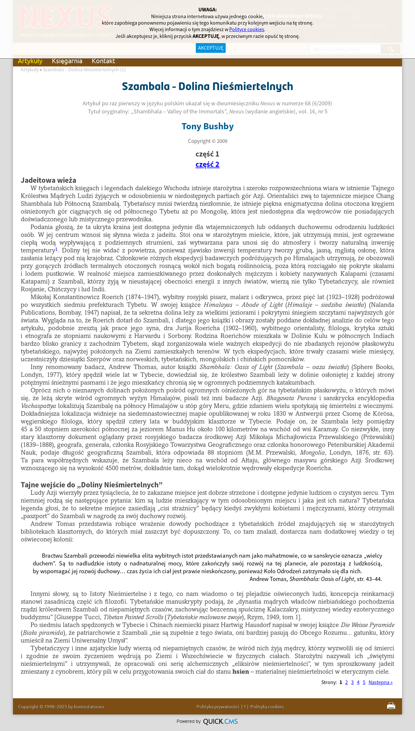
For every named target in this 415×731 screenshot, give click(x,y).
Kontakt (103, 60)
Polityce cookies (246, 29)
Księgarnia (67, 60)
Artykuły (30, 60)
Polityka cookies (267, 706)
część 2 (207, 164)
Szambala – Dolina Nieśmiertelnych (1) (84, 69)
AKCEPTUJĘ (210, 48)
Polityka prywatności (217, 706)
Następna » (381, 682)
